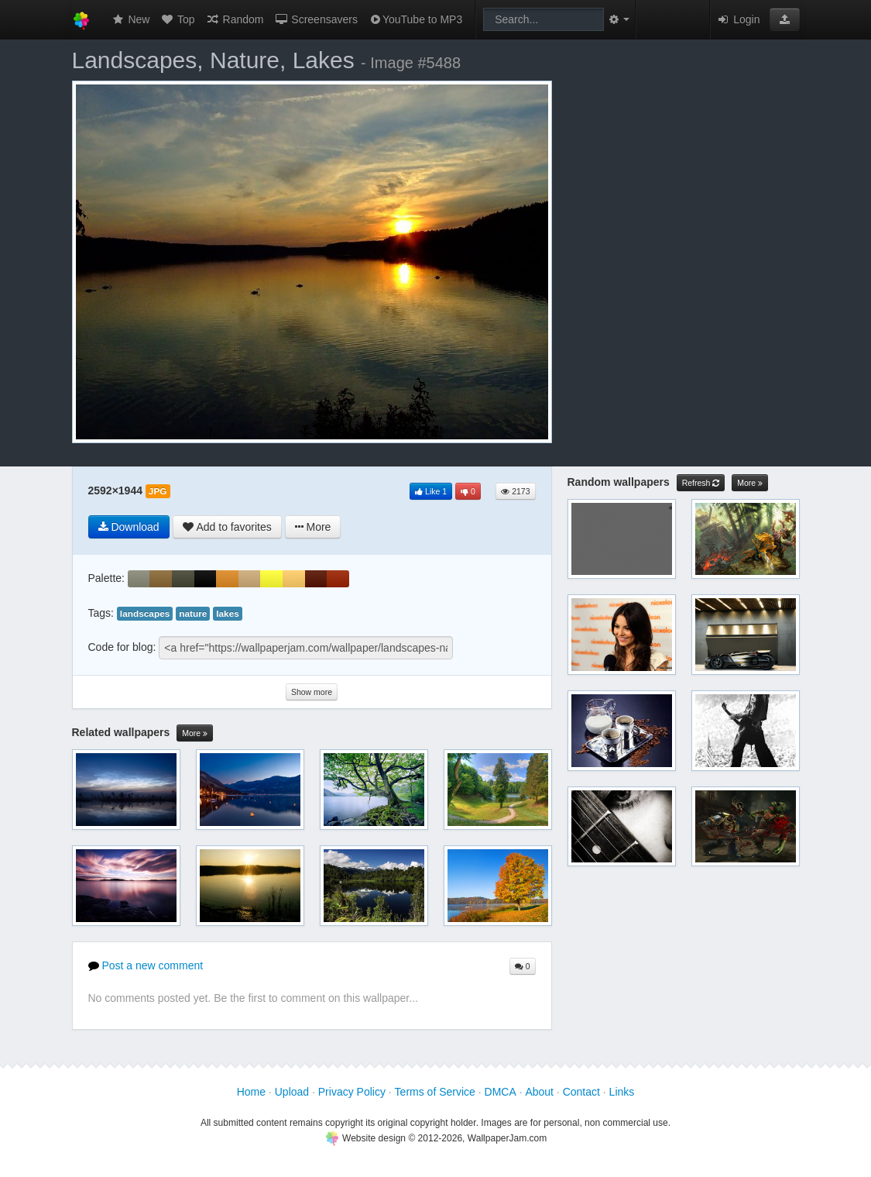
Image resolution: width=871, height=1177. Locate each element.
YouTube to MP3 (415, 19)
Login (738, 19)
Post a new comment (146, 965)
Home (251, 1092)
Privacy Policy (352, 1092)
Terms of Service (435, 1092)
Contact (581, 1092)
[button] (785, 19)
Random (235, 19)
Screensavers (315, 19)
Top (177, 19)
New (130, 19)
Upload (292, 1092)
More (194, 733)
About (539, 1092)
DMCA (500, 1092)
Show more (311, 692)
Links (622, 1092)
